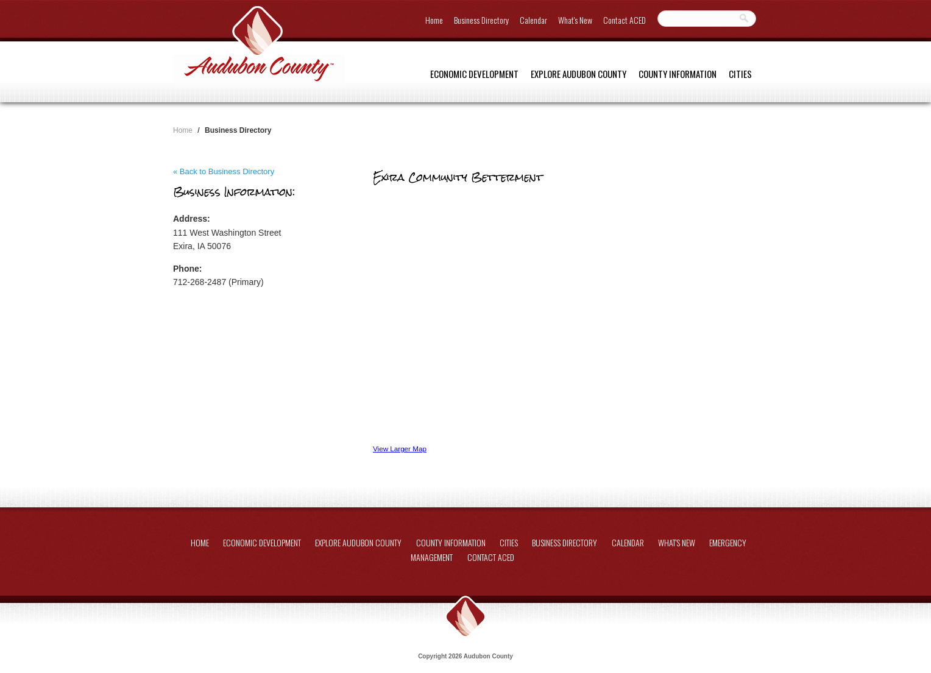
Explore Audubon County (578, 73)
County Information (678, 73)
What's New (575, 19)
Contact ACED (624, 19)
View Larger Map (400, 449)
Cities (740, 73)
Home (434, 19)
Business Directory (481, 19)
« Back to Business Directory (223, 171)
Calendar (533, 19)
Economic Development (474, 73)
